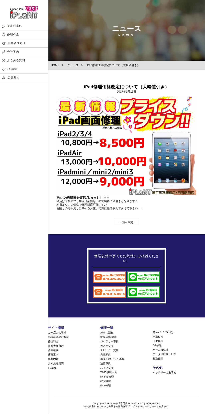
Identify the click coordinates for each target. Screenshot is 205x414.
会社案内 (10, 51)
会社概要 (53, 350)
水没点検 (158, 336)
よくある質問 (13, 60)
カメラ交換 (106, 345)
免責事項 (164, 406)
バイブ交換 (106, 367)
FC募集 (9, 69)
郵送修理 (158, 358)
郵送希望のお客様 (58, 336)
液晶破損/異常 (108, 336)
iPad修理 (105, 381)
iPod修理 (105, 385)
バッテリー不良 (109, 341)
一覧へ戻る (127, 222)
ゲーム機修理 (160, 349)
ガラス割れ (106, 332)
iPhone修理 (107, 376)
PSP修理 (158, 340)
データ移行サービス (164, 354)
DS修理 (157, 345)
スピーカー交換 (109, 350)
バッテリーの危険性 (164, 372)
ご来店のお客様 (57, 332)
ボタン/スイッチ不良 (112, 359)
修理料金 (10, 34)
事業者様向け (14, 43)
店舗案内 (10, 77)
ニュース (72, 65)
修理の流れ (12, 26)
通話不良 (105, 363)
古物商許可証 (123, 406)
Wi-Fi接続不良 (108, 372)
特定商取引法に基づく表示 (98, 406)
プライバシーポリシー (145, 406)
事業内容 (53, 359)
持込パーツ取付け (163, 332)
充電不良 (105, 354)
